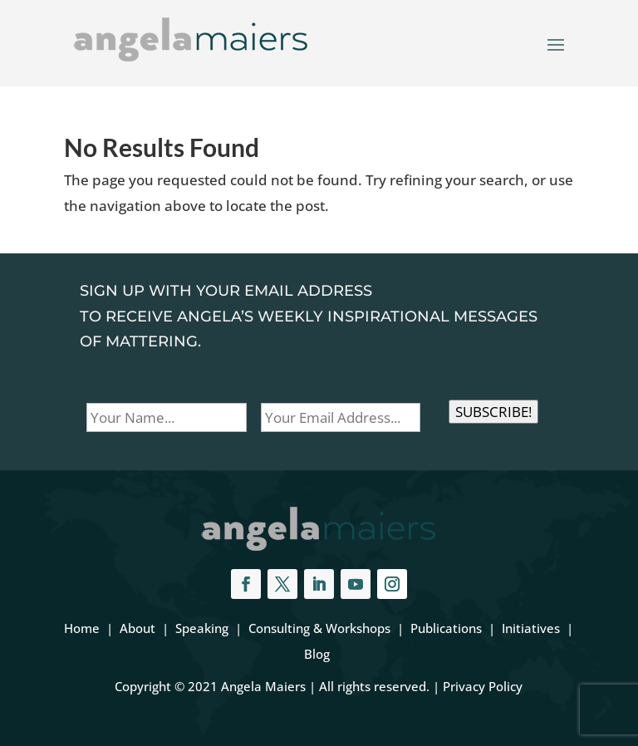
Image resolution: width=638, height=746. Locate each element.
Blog (317, 653)
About (137, 628)
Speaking (201, 628)
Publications (446, 628)
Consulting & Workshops (319, 628)
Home (82, 628)
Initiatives (531, 628)
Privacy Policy (483, 686)
